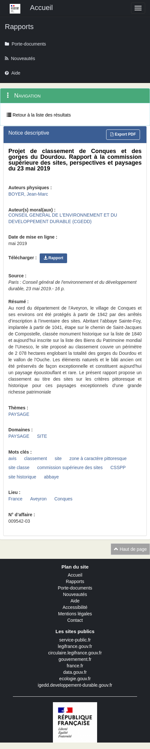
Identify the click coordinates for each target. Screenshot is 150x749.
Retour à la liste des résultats (39, 115)
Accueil (75, 575)
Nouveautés (75, 594)
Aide (74, 600)
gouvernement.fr (75, 659)
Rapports (75, 581)
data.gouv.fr (75, 672)
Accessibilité (75, 607)
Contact (75, 620)
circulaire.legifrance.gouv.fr (75, 652)
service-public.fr (75, 639)
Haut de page (130, 549)
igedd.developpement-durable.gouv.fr (75, 685)
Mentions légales (75, 613)
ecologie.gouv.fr (75, 678)
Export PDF (123, 134)
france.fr (75, 665)
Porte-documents (75, 587)
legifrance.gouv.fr (75, 646)
